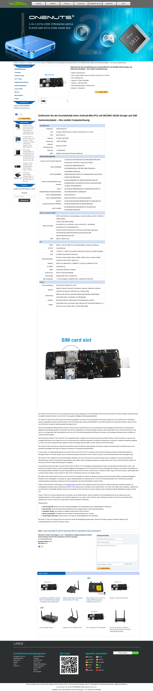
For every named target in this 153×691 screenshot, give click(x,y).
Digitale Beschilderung (21, 82)
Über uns (67, 3)
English (90, 657)
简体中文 (101, 670)
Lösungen (29, 62)
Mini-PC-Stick (62, 531)
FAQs (123, 3)
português (101, 662)
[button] (73, 59)
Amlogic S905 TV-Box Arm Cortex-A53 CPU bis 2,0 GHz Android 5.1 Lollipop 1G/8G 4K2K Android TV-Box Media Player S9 (29, 143)
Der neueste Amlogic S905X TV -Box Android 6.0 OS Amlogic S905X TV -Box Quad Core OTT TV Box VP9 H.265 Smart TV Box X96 (29, 156)
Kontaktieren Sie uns (95, 3)
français (101, 659)
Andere (17, 98)
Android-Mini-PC (96, 531)
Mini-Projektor (19, 95)
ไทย (100, 667)
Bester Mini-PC (71, 531)
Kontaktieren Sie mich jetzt (24, 118)
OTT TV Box (18, 79)
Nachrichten (109, 3)
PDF (46, 543)
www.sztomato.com (62, 687)
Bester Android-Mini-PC (50, 531)
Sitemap (15, 662)
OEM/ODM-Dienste (20, 69)
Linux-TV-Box (19, 89)
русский (90, 670)
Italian (90, 665)
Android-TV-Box (19, 75)
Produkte (52, 3)
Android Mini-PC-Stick (83, 531)
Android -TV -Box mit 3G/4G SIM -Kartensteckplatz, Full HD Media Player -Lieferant (28, 167)
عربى (100, 665)
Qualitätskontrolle (18, 658)
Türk (89, 667)
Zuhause (38, 3)
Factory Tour (81, 3)
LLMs (14, 664)
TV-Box (127, 489)
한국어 (100, 657)
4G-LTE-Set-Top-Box (39, 62)
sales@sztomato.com (24, 108)
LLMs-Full (16, 666)
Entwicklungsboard (20, 85)
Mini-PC (17, 92)
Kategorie (22, 62)
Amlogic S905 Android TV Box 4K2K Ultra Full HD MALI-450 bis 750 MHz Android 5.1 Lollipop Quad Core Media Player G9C (28, 129)
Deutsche (91, 659)
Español (90, 662)
